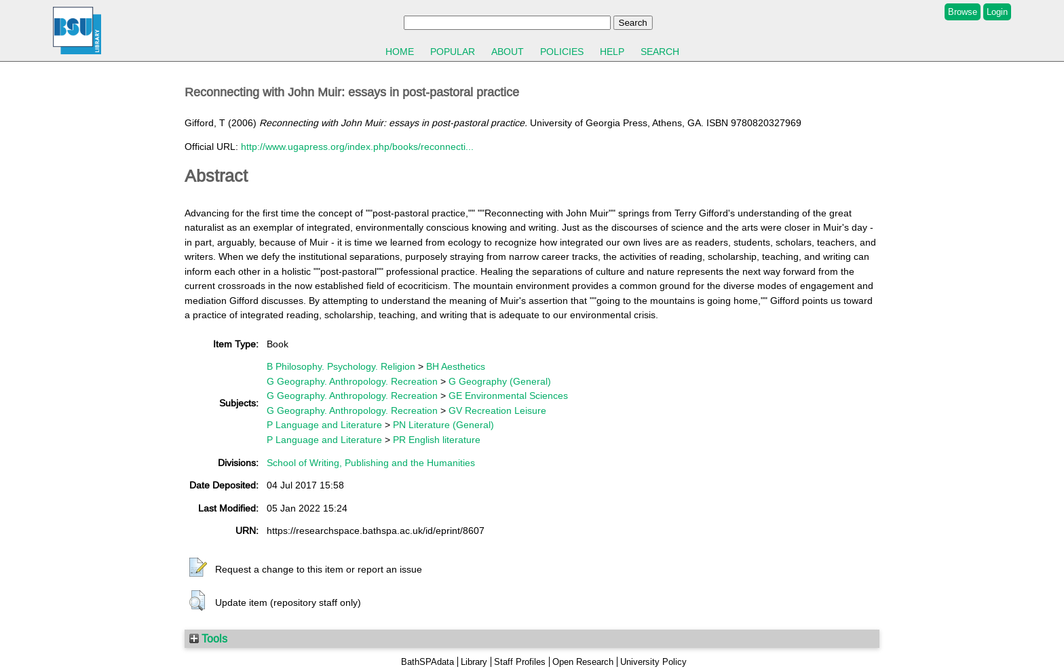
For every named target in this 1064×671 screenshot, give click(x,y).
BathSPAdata (427, 662)
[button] (198, 568)
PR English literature (436, 439)
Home (399, 51)
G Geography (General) (500, 381)
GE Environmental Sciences (508, 395)
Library (474, 662)
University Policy (653, 662)
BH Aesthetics (455, 366)
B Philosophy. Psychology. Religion (341, 366)
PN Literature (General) (443, 424)
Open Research (582, 662)
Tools (208, 638)
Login (997, 12)
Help (612, 51)
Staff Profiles (520, 662)
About (507, 51)
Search (660, 51)
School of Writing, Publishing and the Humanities (371, 462)
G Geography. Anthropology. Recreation (352, 381)
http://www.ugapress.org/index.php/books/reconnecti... (357, 146)
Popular (452, 51)
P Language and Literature (324, 424)
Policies (562, 51)
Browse (962, 12)
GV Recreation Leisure (497, 410)
